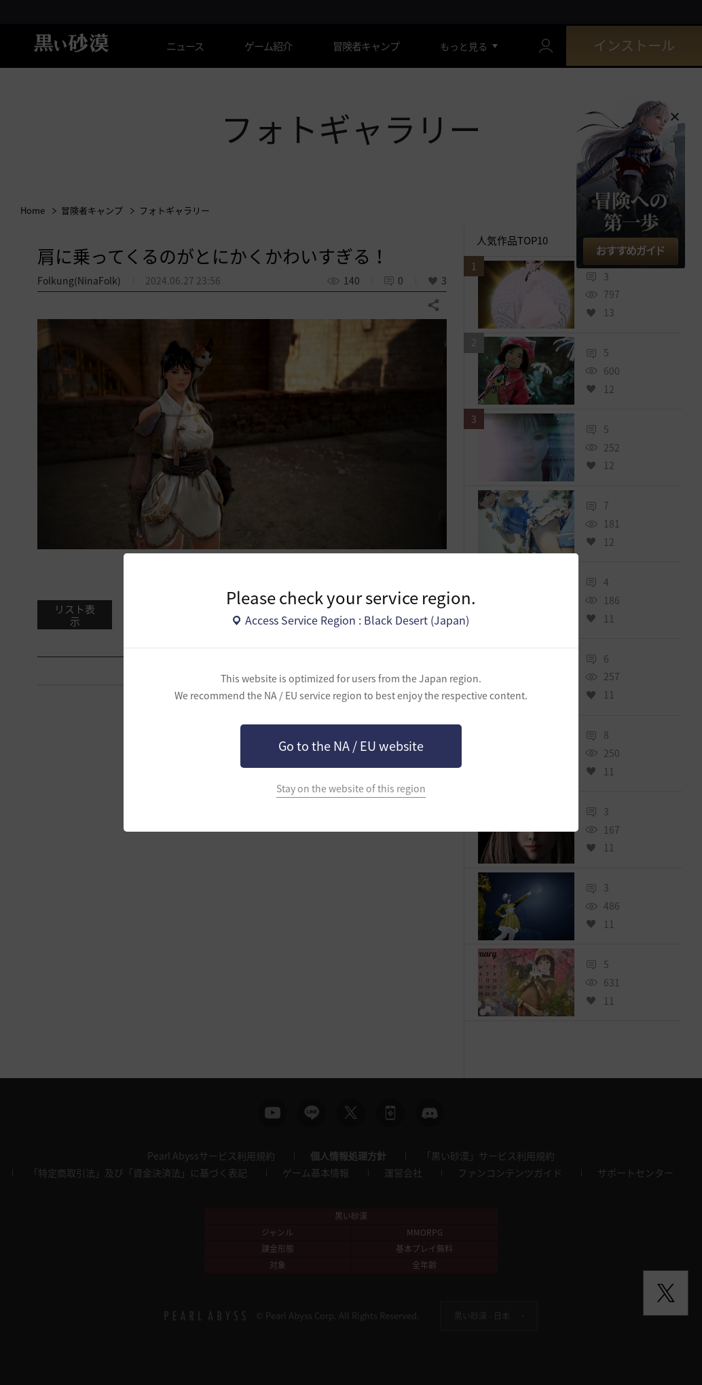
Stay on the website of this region (351, 788)
